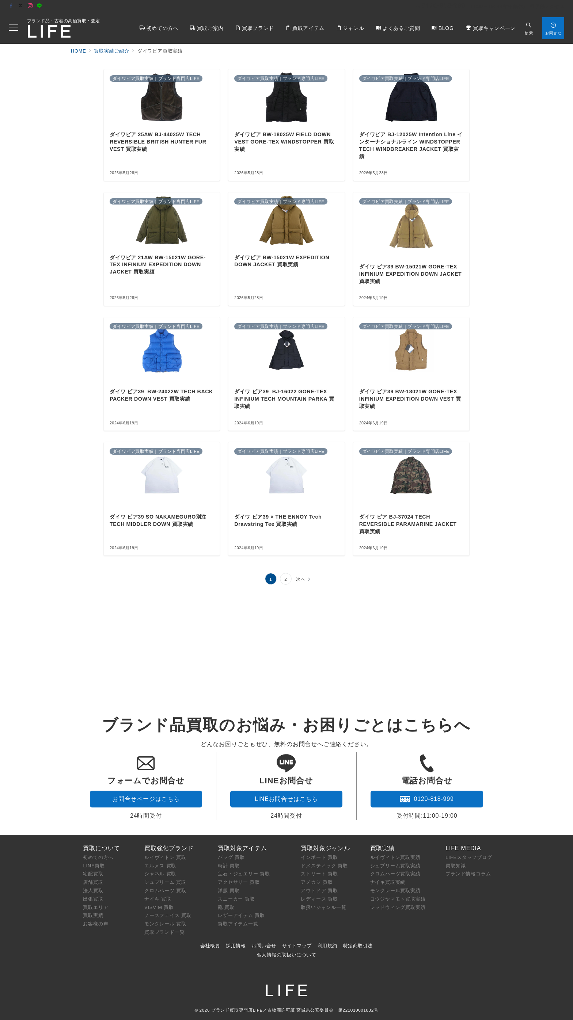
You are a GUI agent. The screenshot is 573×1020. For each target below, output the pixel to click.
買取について (101, 848)
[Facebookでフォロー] (11, 6)
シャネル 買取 (160, 873)
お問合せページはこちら (146, 799)
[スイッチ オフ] (529, 28)
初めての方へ (98, 857)
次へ (301, 579)
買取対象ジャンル (325, 848)
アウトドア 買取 (319, 890)
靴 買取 (226, 907)
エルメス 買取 (160, 865)
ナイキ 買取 (157, 899)
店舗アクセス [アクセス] (547, 6)
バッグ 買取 (231, 857)
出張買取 (93, 899)
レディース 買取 (319, 899)
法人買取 (93, 890)
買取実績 (93, 915)
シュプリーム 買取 (165, 882)
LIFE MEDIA (463, 848)
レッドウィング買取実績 (398, 907)
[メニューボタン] (13, 28)
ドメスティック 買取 (324, 865)
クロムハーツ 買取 (165, 890)
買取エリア (95, 907)
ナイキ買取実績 (388, 882)
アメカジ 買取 (317, 882)
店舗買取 (93, 882)
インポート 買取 (319, 857)
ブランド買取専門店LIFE (237, 1010)
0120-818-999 (427, 799)
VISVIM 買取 (159, 907)
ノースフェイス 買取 (167, 915)
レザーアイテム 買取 (241, 915)
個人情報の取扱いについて (286, 955)
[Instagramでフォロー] (30, 6)
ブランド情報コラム (468, 873)
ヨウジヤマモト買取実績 (398, 899)
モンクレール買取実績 (395, 890)
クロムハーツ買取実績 (395, 873)
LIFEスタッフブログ (468, 857)
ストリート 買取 (319, 873)
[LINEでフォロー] (39, 6)
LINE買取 (94, 865)
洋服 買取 (229, 890)
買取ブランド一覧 (164, 932)
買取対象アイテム (242, 848)
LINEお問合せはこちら (286, 799)
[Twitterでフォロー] (20, 6)
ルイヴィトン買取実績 (395, 857)
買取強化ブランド (168, 848)
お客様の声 (95, 924)
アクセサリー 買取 (239, 882)
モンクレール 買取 (165, 924)
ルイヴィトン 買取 (165, 857)
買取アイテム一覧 (238, 924)
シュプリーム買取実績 (395, 865)
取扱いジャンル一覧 (323, 907)
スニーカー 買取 (236, 899)
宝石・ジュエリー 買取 (244, 873)
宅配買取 (93, 873)
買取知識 (455, 865)
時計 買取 (229, 865)
